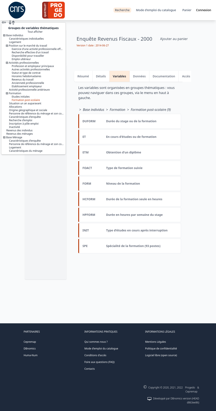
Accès (186, 76)
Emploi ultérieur (21, 59)
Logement (15, 42)
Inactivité (14, 127)
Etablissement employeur (27, 86)
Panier (186, 10)
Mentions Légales (155, 342)
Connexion (203, 10)
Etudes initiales (21, 96)
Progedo (190, 387)
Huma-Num (31, 355)
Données (139, 76)
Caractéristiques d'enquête (25, 117)
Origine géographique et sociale (28, 110)
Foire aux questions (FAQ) (99, 362)
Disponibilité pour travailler (28, 56)
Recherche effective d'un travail (30, 52)
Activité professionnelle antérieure (29, 89)
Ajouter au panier (174, 38)
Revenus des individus (19, 130)
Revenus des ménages (19, 134)
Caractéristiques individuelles (26, 38)
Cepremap (30, 342)
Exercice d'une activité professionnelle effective (40, 49)
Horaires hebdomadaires (26, 76)
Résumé (83, 76)
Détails (101, 76)
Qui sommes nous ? (96, 342)
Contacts (89, 369)
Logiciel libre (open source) (161, 355)
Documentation (164, 76)
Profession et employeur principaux (33, 66)
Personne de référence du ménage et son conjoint (39, 113)
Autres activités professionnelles (31, 69)
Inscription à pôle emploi (24, 123)
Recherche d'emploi (20, 120)
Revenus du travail (23, 79)
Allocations (15, 107)
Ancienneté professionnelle (28, 83)
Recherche (122, 10)
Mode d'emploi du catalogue (156, 10)
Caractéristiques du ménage (26, 151)
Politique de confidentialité (161, 348)
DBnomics (30, 348)
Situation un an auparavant (25, 103)
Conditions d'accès (95, 355)
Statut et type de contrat (26, 73)
